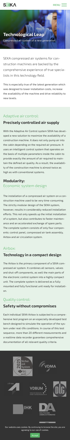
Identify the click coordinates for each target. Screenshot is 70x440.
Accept (35, 435)
